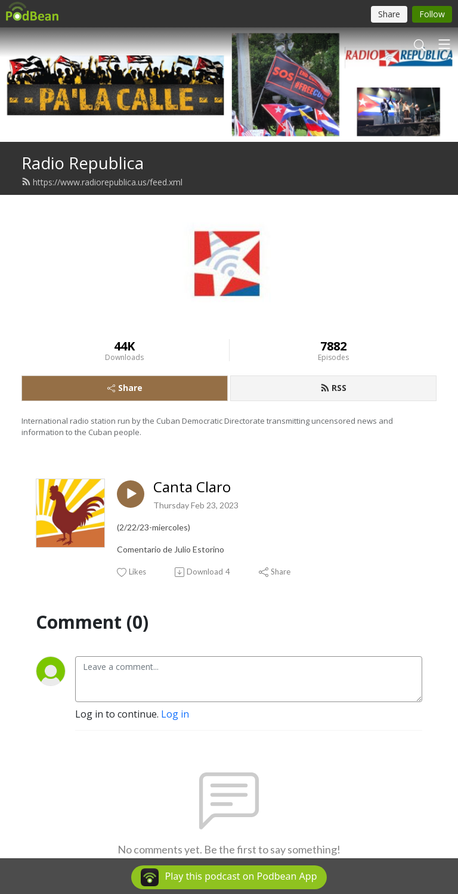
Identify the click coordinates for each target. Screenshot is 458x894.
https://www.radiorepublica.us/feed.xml (101, 182)
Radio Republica (82, 163)
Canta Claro (192, 487)
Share (125, 387)
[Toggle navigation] (444, 44)
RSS (333, 387)
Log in (175, 714)
